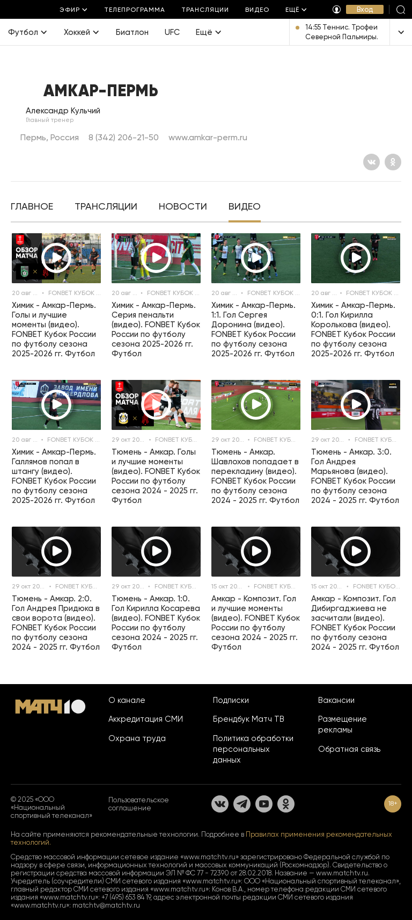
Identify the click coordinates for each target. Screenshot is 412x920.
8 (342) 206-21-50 (124, 137)
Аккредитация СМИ (145, 719)
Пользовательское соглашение (138, 804)
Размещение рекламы (342, 724)
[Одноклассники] (393, 162)
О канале (126, 700)
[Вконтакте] (371, 162)
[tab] (32, 207)
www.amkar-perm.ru (207, 137)
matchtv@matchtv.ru (106, 905)
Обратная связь (349, 749)
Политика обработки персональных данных (253, 749)
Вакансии (336, 700)
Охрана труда (137, 738)
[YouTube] (264, 804)
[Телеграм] (242, 804)
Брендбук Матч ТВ (248, 719)
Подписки (231, 700)
